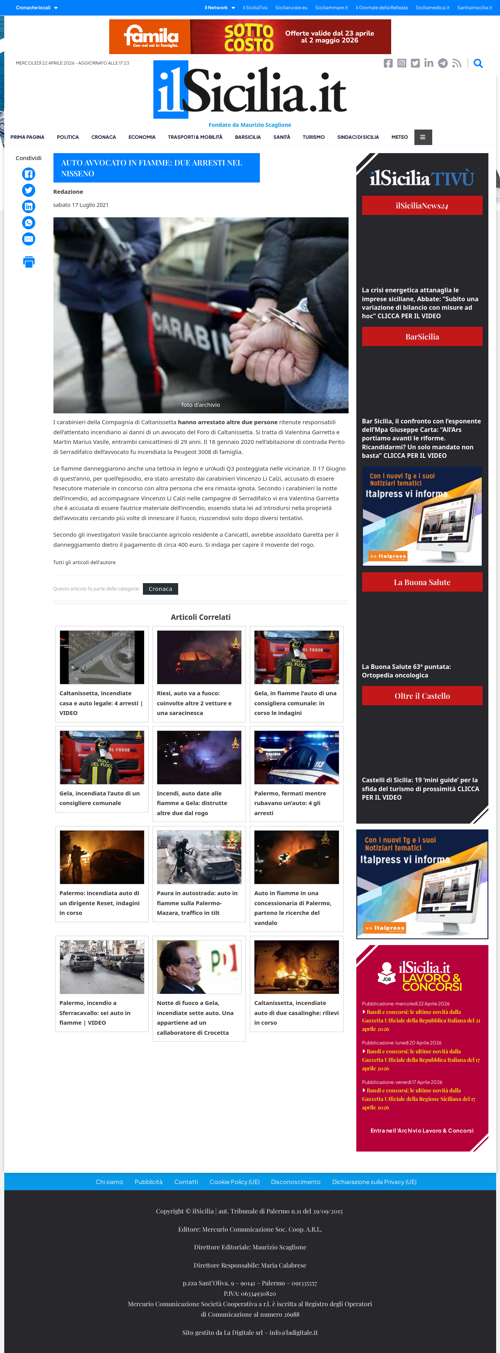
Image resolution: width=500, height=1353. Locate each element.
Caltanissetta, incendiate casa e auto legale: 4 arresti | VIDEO (101, 703)
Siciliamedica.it (433, 7)
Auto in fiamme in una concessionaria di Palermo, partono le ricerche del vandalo (293, 907)
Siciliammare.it (331, 7)
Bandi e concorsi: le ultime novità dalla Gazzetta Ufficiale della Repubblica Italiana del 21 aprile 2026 (421, 1020)
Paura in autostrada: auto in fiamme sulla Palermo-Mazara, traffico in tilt (197, 902)
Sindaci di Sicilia (358, 137)
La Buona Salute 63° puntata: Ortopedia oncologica (406, 670)
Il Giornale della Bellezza (382, 7)
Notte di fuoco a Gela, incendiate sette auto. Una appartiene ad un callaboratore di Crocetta (195, 1017)
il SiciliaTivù (255, 7)
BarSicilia (248, 137)
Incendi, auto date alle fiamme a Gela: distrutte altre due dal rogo (192, 803)
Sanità (281, 137)
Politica (68, 137)
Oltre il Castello (422, 695)
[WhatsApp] (28, 222)
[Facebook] (28, 174)
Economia (142, 137)
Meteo (400, 137)
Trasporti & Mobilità (195, 137)
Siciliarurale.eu (291, 7)
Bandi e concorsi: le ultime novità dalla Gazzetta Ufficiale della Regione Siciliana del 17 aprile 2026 (418, 1099)
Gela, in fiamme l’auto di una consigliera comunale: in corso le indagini (295, 703)
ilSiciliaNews (422, 205)
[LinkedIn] (28, 206)
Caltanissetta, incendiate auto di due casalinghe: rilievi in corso (296, 1012)
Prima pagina (27, 137)
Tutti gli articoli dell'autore (84, 562)
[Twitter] (28, 190)
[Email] (28, 239)
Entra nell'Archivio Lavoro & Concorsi (422, 1130)
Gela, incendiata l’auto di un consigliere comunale (100, 798)
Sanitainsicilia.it (474, 7)
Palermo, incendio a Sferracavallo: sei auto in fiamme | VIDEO (95, 1012)
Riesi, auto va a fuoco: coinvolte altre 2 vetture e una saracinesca (194, 703)
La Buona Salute (422, 582)
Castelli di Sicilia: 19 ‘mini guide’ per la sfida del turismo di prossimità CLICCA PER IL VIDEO (420, 789)
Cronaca (103, 137)
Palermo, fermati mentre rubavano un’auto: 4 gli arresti (290, 803)
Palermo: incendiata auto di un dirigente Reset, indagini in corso (100, 902)
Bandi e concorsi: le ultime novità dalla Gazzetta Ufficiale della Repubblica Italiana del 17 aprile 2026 (421, 1060)
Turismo (314, 137)
